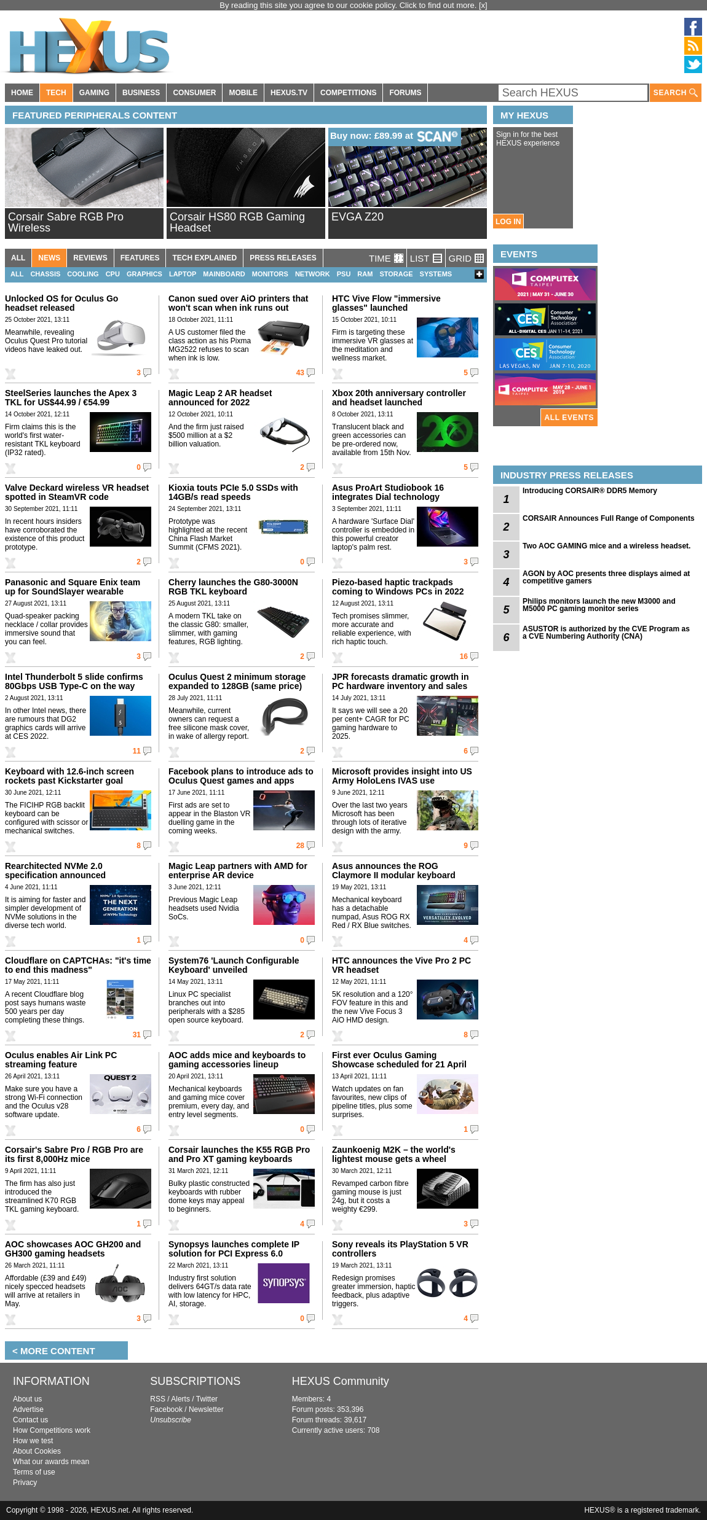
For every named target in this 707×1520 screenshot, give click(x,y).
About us (27, 1399)
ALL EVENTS (569, 417)
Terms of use (34, 1472)
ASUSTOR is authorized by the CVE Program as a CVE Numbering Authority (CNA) (606, 632)
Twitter (207, 1399)
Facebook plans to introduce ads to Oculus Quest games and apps (241, 775)
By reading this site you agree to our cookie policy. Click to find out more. (349, 5)
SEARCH (676, 93)
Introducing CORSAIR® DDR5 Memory (590, 490)
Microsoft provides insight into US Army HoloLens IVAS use (402, 775)
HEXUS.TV (289, 92)
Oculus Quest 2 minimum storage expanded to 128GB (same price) (237, 681)
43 (300, 372)
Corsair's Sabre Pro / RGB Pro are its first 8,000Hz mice (74, 1154)
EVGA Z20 (357, 217)
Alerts (180, 1399)
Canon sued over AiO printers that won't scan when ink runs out (238, 303)
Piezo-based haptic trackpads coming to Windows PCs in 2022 (398, 586)
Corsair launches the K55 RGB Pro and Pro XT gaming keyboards (239, 1154)
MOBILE (243, 92)
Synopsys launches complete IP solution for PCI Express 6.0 (233, 1248)
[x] (483, 5)
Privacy (25, 1482)
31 (137, 1035)
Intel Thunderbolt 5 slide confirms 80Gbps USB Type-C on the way (74, 681)
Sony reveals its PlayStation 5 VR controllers (400, 1248)
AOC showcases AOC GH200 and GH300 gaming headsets (73, 1248)
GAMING (94, 92)
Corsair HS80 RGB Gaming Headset (237, 222)
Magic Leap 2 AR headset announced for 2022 (220, 397)
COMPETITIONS (348, 92)
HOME (22, 92)
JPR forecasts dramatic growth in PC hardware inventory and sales (400, 681)
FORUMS (405, 92)
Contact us (30, 1420)
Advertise (28, 1409)
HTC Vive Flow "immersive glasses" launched (386, 303)
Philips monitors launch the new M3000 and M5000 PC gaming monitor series (599, 605)
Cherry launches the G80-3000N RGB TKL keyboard (233, 586)
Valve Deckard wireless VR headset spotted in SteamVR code (77, 492)
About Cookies (37, 1451)
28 (300, 845)
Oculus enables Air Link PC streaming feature (61, 1059)
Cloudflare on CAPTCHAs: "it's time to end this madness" (78, 965)
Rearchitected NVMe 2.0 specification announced (55, 870)
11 (137, 751)
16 (464, 656)
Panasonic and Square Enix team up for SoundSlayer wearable (72, 586)
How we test (33, 1440)
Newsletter (206, 1409)
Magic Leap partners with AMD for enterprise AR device (237, 870)
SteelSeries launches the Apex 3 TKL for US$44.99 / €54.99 (70, 397)
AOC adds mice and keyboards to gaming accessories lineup (237, 1059)
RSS (157, 1399)
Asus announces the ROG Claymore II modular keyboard (394, 870)
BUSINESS (141, 92)
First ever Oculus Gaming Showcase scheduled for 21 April (399, 1059)
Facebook (166, 1409)
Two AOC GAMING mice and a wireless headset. (606, 546)
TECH (56, 92)
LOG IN (508, 221)
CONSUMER (194, 92)
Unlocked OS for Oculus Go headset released (61, 303)
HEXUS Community (340, 1381)
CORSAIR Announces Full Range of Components (609, 518)
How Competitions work (51, 1430)
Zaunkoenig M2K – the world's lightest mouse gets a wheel (394, 1154)
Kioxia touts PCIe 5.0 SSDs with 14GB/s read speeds (233, 492)
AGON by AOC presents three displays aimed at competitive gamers (606, 577)
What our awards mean (51, 1461)
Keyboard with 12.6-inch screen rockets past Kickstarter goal (69, 775)
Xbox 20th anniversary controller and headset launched (399, 397)
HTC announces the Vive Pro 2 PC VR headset (401, 965)
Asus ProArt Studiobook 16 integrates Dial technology (388, 492)
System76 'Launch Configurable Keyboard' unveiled (233, 965)
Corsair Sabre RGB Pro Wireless (66, 222)
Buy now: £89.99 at (395, 136)
